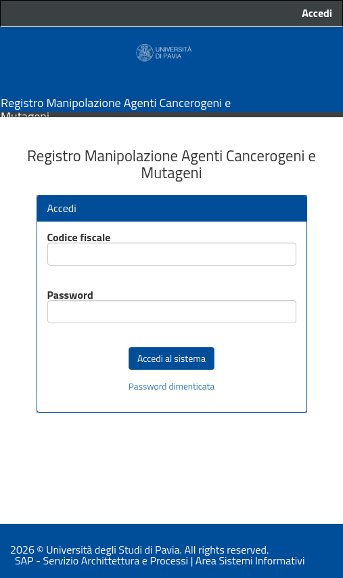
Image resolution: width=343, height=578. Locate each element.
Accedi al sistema (171, 358)
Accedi (317, 13)
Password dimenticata (171, 387)
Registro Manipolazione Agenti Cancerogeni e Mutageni (116, 102)
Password (70, 294)
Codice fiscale (79, 237)
